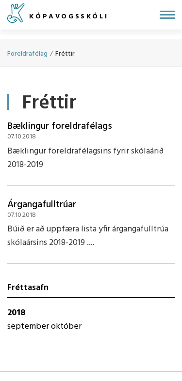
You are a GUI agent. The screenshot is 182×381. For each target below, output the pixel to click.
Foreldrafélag (27, 54)
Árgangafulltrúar (41, 205)
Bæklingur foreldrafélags (59, 126)
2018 (16, 313)
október (66, 327)
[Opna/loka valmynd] (167, 15)
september (29, 327)
